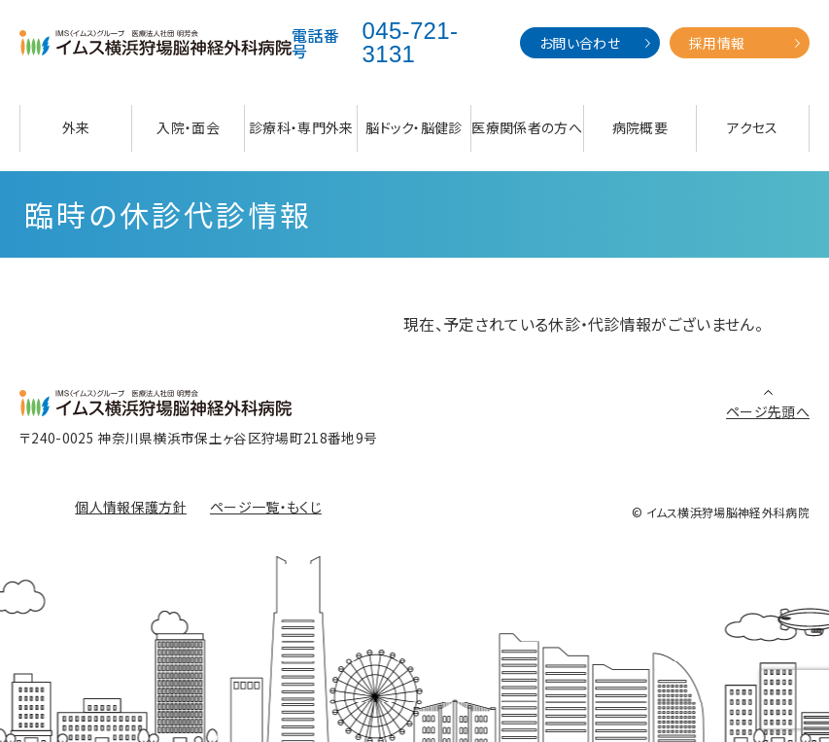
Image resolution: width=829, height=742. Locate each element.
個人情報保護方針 (131, 506)
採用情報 (716, 43)
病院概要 (640, 127)
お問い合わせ (579, 43)
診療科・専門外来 (301, 127)
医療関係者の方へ (526, 127)
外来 (76, 127)
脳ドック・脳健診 (414, 127)
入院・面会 (188, 127)
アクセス (752, 127)
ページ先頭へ (768, 411)
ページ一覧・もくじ (266, 506)
